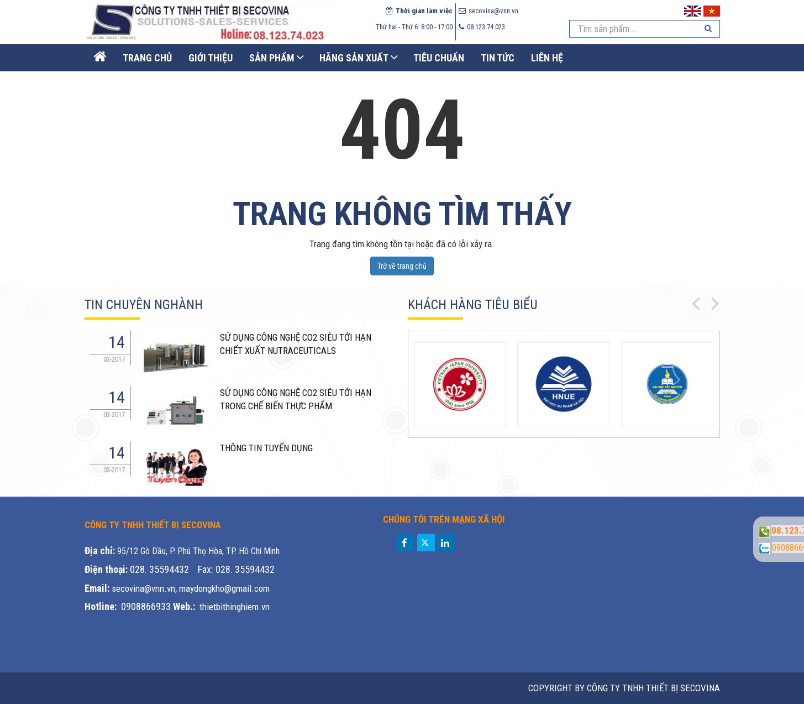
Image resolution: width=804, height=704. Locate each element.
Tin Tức (497, 58)
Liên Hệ (547, 58)
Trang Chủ (147, 58)
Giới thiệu (210, 58)
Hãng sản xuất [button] (353, 58)
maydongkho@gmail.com (224, 588)
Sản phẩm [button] (272, 58)
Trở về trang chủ (402, 266)
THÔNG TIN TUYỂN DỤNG (266, 447)
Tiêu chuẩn (438, 58)
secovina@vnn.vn (143, 588)
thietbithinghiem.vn (234, 606)
